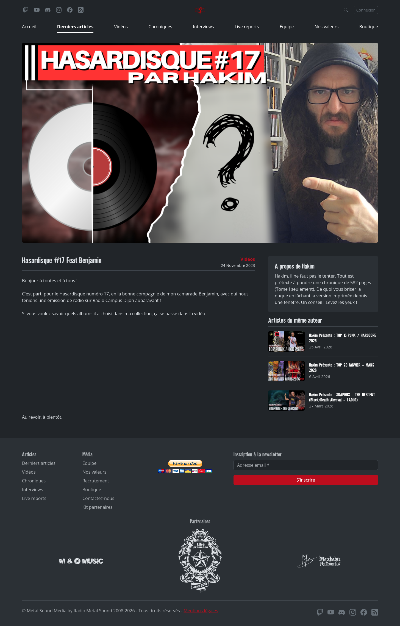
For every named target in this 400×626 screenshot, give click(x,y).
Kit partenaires (97, 507)
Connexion (366, 10)
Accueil (29, 27)
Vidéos (121, 27)
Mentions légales (201, 611)
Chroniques (160, 27)
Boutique (368, 27)
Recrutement (95, 481)
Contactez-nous (98, 498)
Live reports (247, 27)
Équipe (287, 27)
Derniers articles (75, 27)
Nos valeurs (326, 27)
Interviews (203, 27)
